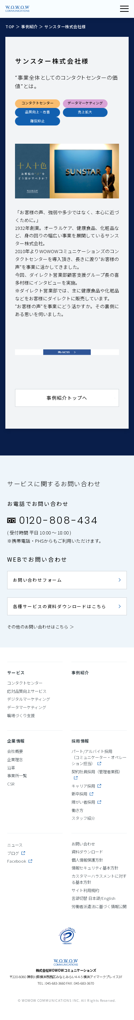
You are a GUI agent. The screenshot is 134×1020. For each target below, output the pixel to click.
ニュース (15, 845)
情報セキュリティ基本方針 (94, 868)
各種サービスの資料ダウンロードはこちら (59, 606)
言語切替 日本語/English (93, 898)
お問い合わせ (83, 844)
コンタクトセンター (25, 683)
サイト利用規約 (85, 890)
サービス (16, 672)
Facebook (19, 861)
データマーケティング (26, 707)
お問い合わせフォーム (37, 580)
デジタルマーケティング (28, 699)
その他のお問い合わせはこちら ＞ (40, 627)
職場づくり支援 (21, 715)
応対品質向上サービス (26, 691)
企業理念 (15, 759)
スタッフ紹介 (83, 818)
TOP (10, 26)
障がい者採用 (86, 802)
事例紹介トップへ (67, 397)
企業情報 (16, 741)
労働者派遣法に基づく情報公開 (98, 906)
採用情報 (80, 741)
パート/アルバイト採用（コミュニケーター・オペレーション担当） (98, 757)
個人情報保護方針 (87, 860)
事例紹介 (29, 26)
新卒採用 (82, 794)
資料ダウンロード (87, 851)
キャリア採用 (86, 786)
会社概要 (15, 751)
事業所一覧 (17, 775)
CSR (10, 784)
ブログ (16, 853)
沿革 (11, 767)
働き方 (77, 810)
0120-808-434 (58, 520)
